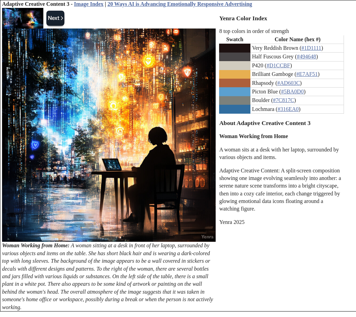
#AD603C (288, 83)
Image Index (89, 4)
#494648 (306, 56)
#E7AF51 (307, 74)
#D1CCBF (278, 65)
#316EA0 (288, 109)
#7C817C (283, 100)
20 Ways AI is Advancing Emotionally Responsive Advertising (179, 4)
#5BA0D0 (292, 91)
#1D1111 (311, 48)
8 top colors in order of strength (254, 31)
